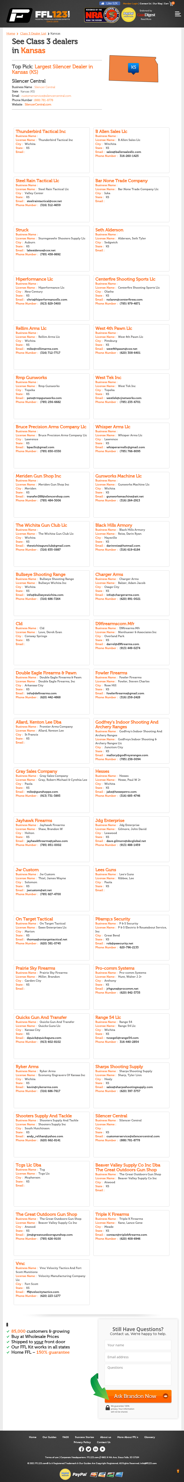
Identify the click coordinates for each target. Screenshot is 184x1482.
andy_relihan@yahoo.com (45, 1136)
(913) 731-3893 (50, 795)
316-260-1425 (129, 156)
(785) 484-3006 (50, 500)
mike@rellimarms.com (42, 349)
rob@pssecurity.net (120, 943)
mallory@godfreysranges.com (127, 755)
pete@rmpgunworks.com (44, 398)
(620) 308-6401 (130, 352)
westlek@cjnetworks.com (124, 398)
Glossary (149, 1437)
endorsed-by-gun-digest (146, 15)
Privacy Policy (82, 1442)
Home (10, 33)
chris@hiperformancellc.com (47, 299)
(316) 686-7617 (50, 1091)
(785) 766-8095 (130, 451)
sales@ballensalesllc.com (124, 152)
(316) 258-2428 (130, 697)
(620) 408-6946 (130, 1238)
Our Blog (157, 3)
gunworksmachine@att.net (125, 496)
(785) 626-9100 (50, 1238)
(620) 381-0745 (50, 943)
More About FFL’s (127, 1437)
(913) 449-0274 (130, 648)
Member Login (130, 3)
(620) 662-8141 (50, 1140)
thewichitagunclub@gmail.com (48, 545)
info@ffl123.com (148, 1463)
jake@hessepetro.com (122, 791)
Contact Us (145, 3)
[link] (143, 1409)
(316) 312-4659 (50, 205)
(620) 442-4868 (50, 697)
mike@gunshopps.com (42, 791)
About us (105, 1437)
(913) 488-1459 (130, 845)
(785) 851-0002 (50, 845)
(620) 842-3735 (130, 992)
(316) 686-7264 (50, 599)
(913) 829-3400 (50, 303)
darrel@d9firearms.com (123, 644)
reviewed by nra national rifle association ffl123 (102, 15)
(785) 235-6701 (130, 402)
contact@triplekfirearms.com (127, 1234)
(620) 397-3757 (130, 1091)
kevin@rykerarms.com (42, 1087)
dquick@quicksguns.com (44, 1038)
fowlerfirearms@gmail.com (125, 693)
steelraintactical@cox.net (44, 201)
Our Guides (49, 1437)
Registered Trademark (65, 1463)
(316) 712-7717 (50, 352)
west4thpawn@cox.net (122, 349)
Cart (169, 3)
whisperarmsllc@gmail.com (126, 447)
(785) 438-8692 (50, 254)
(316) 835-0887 (50, 549)
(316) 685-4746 (130, 795)
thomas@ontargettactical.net (47, 939)
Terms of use (52, 1457)
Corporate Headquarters (73, 1457)
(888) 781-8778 (43, 100)
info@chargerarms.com (123, 595)
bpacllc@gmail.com (40, 447)
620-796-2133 (129, 947)
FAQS (66, 1437)
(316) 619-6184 (130, 549)
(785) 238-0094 (130, 759)
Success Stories (84, 1437)
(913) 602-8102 (50, 1042)
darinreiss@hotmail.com (123, 545)
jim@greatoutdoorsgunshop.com (50, 1234)
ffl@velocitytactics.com (43, 1292)
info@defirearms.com (42, 693)
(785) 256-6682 (50, 402)
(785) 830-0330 (50, 451)
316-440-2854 (129, 1042)
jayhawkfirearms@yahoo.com (47, 841)
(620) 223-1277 (50, 1296)
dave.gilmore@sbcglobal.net (126, 841)
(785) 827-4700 (50, 894)
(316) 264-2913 (130, 500)
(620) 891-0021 (130, 599)
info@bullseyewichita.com (45, 595)
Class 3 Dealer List (33, 33)
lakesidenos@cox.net (41, 250)
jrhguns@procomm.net (122, 988)
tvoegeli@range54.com (123, 1038)
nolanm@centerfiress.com (125, 299)
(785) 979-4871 (130, 303)
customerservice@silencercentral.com (133, 1136)
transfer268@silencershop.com (48, 496)
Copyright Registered (107, 1463)
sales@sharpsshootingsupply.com (130, 1087)
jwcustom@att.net (39, 890)
